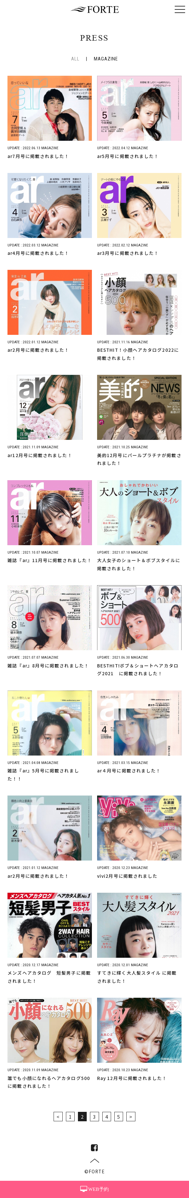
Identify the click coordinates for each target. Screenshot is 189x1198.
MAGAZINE (106, 59)
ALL (75, 59)
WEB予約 (94, 1189)
